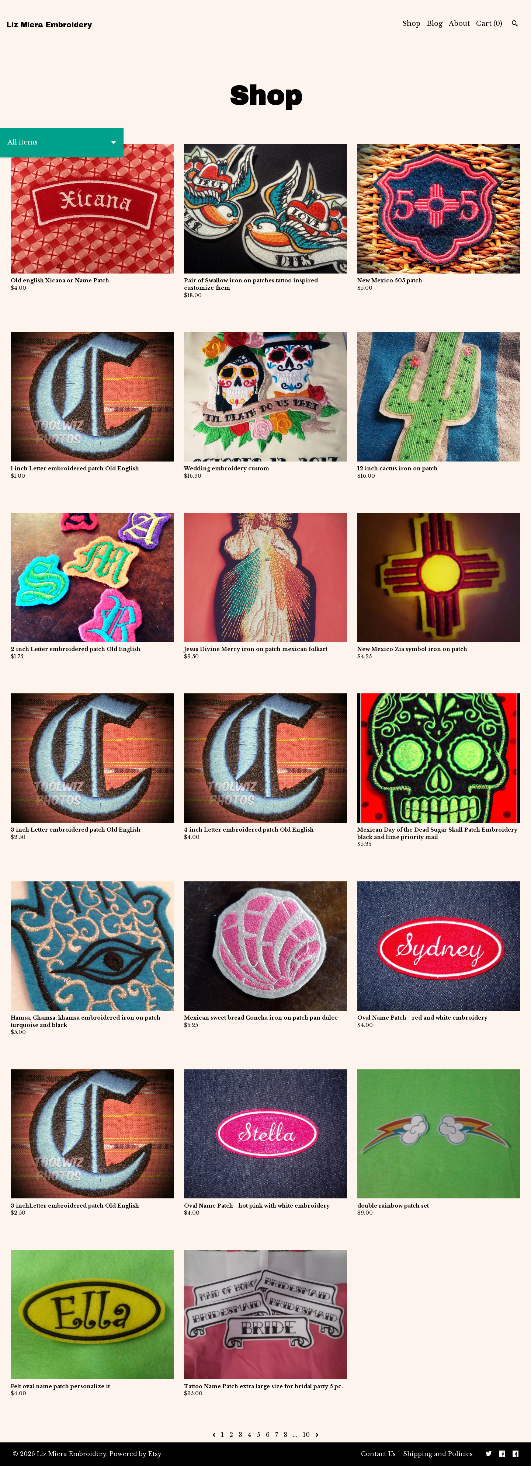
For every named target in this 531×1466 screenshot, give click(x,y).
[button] (62, 142)
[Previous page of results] (215, 1434)
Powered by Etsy (136, 1454)
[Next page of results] (317, 1434)
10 (306, 1434)
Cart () (489, 24)
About (459, 24)
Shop (411, 24)
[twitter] (489, 1454)
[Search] (515, 24)
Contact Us (378, 1454)
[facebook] (502, 1454)
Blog (434, 24)
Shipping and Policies (438, 1454)
